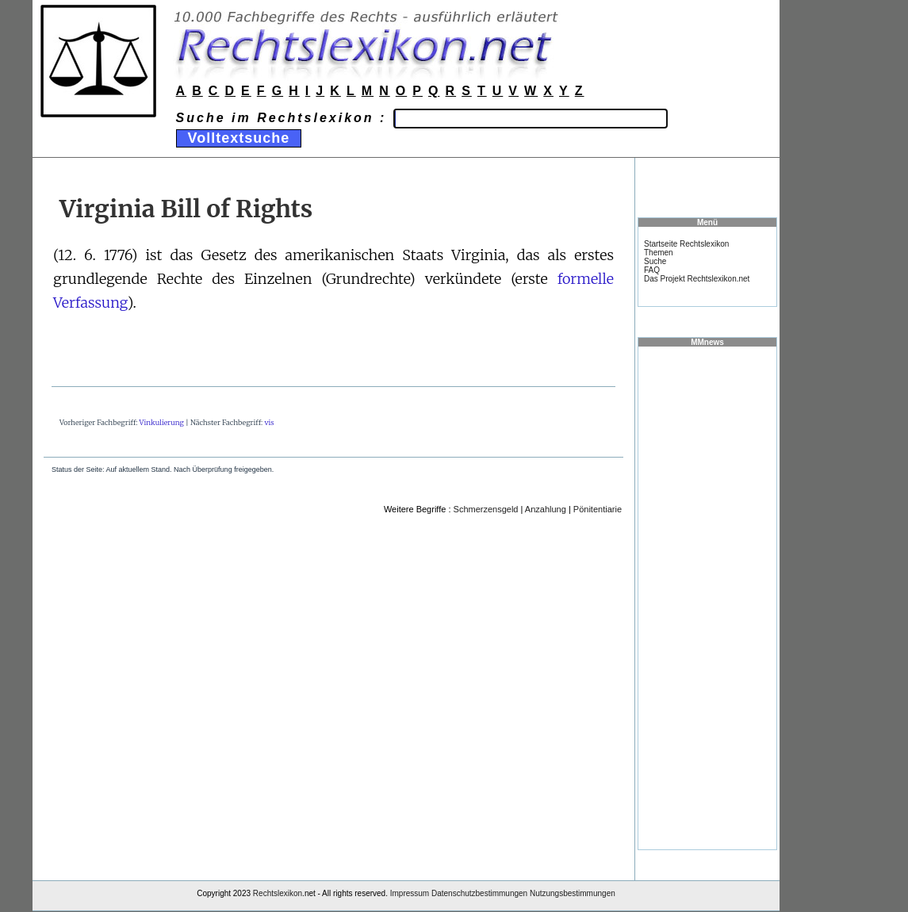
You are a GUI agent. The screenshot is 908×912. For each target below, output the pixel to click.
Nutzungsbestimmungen (572, 893)
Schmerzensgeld (486, 509)
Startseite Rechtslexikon (686, 243)
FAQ (652, 270)
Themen (658, 252)
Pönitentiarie (597, 509)
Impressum (409, 893)
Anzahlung (545, 509)
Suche (655, 261)
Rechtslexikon (277, 893)
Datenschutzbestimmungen (479, 893)
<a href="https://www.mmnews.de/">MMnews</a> (707, 597)
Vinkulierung (162, 422)
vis (269, 422)
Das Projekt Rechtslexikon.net (696, 278)
